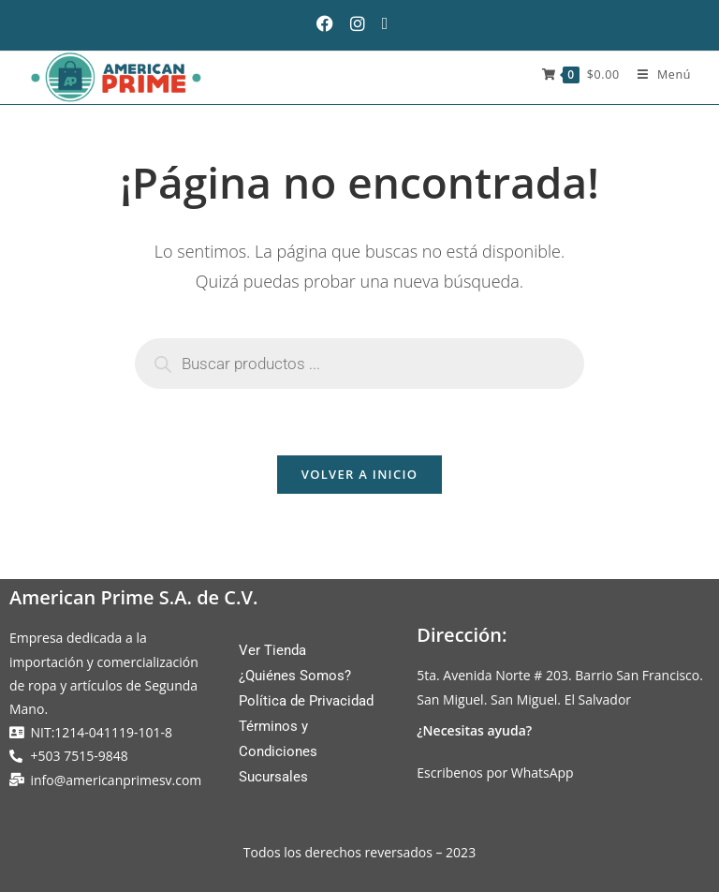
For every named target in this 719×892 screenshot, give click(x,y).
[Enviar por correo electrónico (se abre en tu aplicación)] (392, 23)
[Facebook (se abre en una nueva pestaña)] (332, 23)
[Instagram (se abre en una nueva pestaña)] (364, 23)
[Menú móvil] (657, 74)
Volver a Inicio (359, 474)
